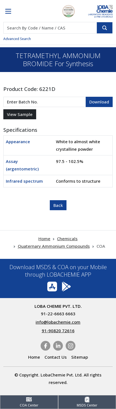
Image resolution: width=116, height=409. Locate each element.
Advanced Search (17, 38)
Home (44, 238)
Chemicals (67, 238)
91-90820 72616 (58, 330)
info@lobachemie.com (58, 322)
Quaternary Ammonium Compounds (54, 246)
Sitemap (79, 357)
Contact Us (56, 357)
